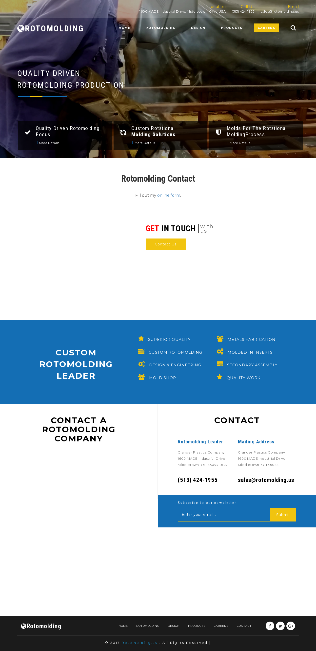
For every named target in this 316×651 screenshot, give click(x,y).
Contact (244, 626)
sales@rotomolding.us (279, 11)
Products (231, 28)
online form (168, 195)
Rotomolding (161, 28)
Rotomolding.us (140, 643)
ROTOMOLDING (50, 28)
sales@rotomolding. (263, 480)
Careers (266, 28)
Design (198, 28)
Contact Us (166, 244)
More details (47, 143)
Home (124, 28)
